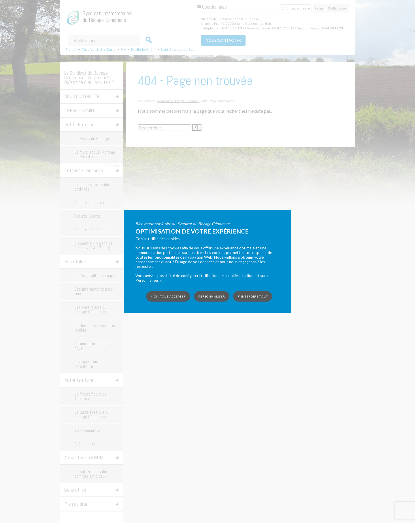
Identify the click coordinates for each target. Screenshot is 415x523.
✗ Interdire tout (252, 296)
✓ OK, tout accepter (168, 296)
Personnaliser (211, 296)
